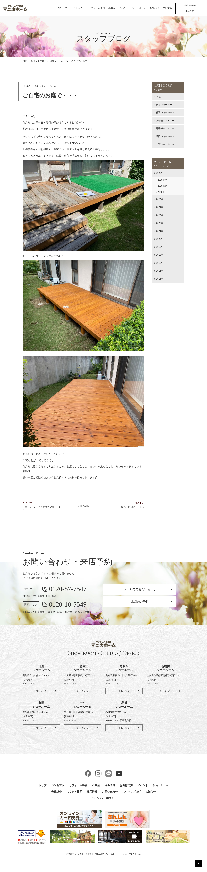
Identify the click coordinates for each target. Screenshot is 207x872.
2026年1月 (163, 192)
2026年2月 (163, 186)
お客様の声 (126, 786)
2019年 (159, 247)
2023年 (159, 215)
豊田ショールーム (165, 136)
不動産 (112, 8)
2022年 (159, 223)
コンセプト (63, 8)
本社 (158, 96)
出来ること (79, 8)
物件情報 (110, 786)
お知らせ (150, 792)
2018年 (159, 255)
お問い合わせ (189, 5)
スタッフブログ (131, 792)
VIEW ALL (83, 506)
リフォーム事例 (96, 8)
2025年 (159, 199)
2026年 (159, 173)
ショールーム (139, 8)
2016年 (159, 271)
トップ (42, 786)
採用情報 (167, 8)
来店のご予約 (140, 602)
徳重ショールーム (165, 112)
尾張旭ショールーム (166, 128)
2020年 (159, 239)
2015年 (159, 278)
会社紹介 (154, 8)
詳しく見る (41, 691)
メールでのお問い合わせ (140, 589)
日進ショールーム (165, 104)
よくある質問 (74, 792)
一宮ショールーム (165, 144)
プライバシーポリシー (103, 798)
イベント (124, 8)
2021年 (159, 231)
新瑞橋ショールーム (166, 120)
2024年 (159, 207)
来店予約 (189, 11)
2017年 (159, 263)
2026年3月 (163, 180)
